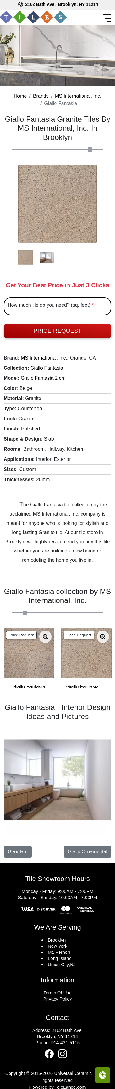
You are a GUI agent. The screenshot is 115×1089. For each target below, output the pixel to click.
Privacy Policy (57, 998)
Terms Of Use (58, 992)
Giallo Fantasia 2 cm (43, 378)
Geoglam (18, 851)
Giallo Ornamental (87, 851)
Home (20, 96)
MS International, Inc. (78, 96)
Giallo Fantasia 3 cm (86, 686)
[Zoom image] (45, 637)
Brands (41, 96)
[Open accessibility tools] (102, 1075)
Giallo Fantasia (46, 368)
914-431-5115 (65, 1042)
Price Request (57, 331)
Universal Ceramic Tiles (78, 1073)
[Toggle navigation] (108, 18)
